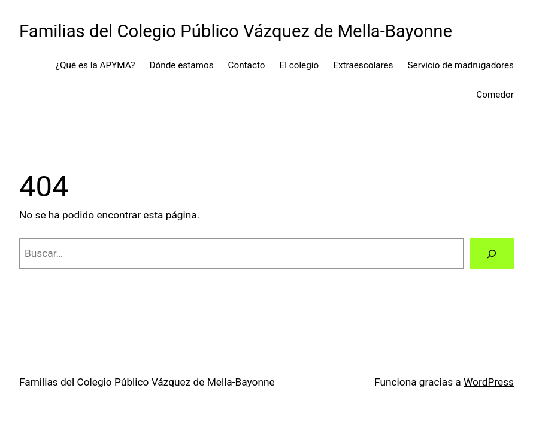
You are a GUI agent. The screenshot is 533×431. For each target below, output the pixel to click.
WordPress (489, 382)
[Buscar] (492, 253)
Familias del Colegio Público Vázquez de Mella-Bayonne (235, 31)
